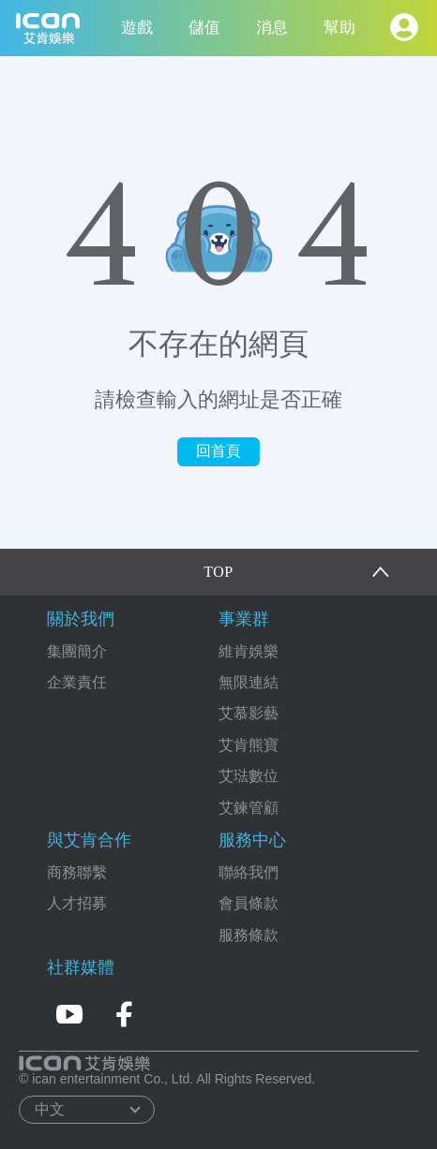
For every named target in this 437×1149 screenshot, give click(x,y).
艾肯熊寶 (248, 745)
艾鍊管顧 (248, 808)
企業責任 (77, 682)
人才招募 (77, 903)
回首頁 (218, 451)
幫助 (339, 28)
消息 (272, 28)
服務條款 (248, 935)
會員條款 (248, 903)
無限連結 (248, 682)
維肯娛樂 (248, 651)
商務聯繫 (77, 872)
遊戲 (137, 28)
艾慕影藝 (248, 713)
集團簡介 (77, 651)
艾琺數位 (248, 776)
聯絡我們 (248, 872)
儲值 (204, 28)
